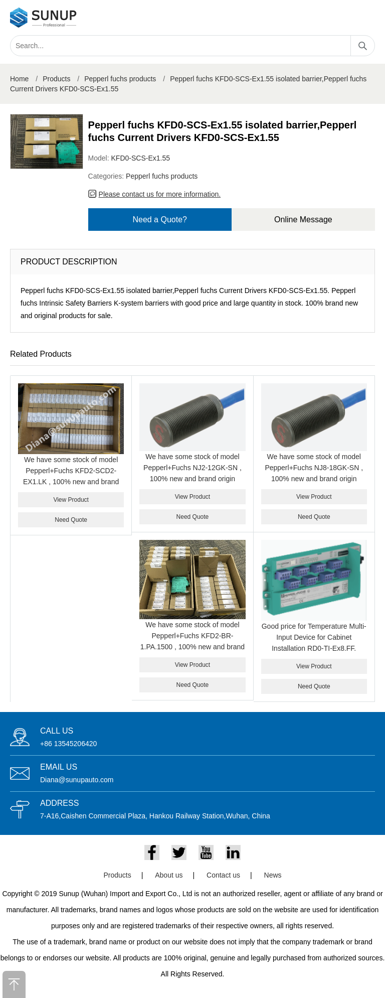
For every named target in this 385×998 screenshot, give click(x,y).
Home (19, 79)
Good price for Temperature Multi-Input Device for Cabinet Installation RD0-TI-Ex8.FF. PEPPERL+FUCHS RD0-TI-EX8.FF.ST (314, 648)
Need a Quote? (159, 219)
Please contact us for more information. (160, 194)
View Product (70, 499)
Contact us (223, 875)
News (273, 875)
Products (56, 79)
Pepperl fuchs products (120, 79)
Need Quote (71, 519)
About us (168, 875)
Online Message (303, 219)
